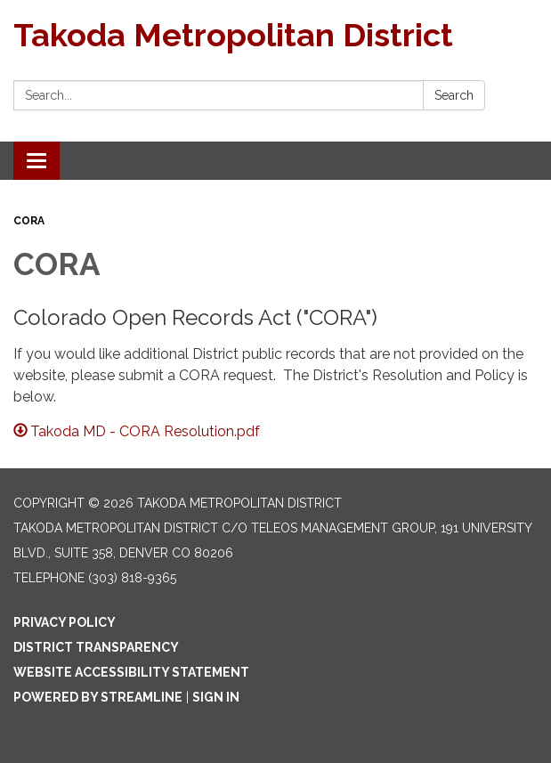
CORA (29, 221)
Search (454, 95)
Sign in (215, 697)
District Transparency (96, 647)
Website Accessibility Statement (131, 672)
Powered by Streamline (97, 697)
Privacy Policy (64, 622)
